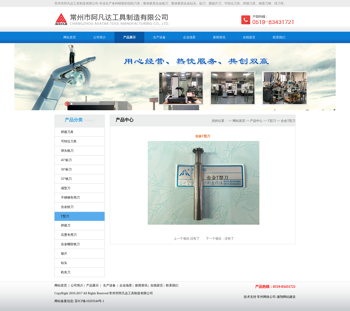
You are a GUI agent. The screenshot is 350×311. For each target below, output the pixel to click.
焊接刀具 (67, 132)
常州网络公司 (266, 297)
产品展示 (92, 285)
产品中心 (256, 120)
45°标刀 (66, 160)
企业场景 (125, 285)
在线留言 (156, 285)
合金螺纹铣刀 (70, 244)
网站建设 (289, 297)
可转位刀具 (69, 141)
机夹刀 (65, 272)
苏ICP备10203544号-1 (89, 301)
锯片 (64, 253)
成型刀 (65, 188)
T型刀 (65, 216)
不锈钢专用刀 (70, 197)
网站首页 (239, 120)
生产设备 (109, 285)
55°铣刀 (66, 178)
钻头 (64, 263)
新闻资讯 (141, 285)
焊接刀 (65, 225)
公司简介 (77, 285)
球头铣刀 (67, 150)
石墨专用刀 (69, 234)
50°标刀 (66, 169)
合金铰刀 (67, 207)
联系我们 (172, 285)
